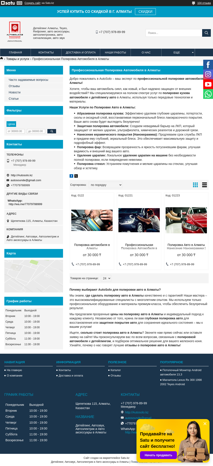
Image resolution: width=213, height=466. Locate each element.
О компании (14, 375)
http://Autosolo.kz (22, 175)
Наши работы (115, 52)
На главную (14, 370)
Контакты (46, 52)
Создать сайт (33, 3)
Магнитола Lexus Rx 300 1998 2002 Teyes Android (181, 382)
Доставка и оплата (81, 52)
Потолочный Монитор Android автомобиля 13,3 (180, 372)
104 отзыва (204, 3)
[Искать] (206, 33)
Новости (14, 92)
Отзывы (14, 86)
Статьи (13, 98)
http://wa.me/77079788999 (25, 204)
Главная (15, 52)
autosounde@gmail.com (26, 180)
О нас (146, 52)
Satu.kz (125, 457)
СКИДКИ (145, 11)
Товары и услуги (17, 59)
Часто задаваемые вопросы (28, 79)
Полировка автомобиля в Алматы (92, 246)
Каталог (116, 370)
